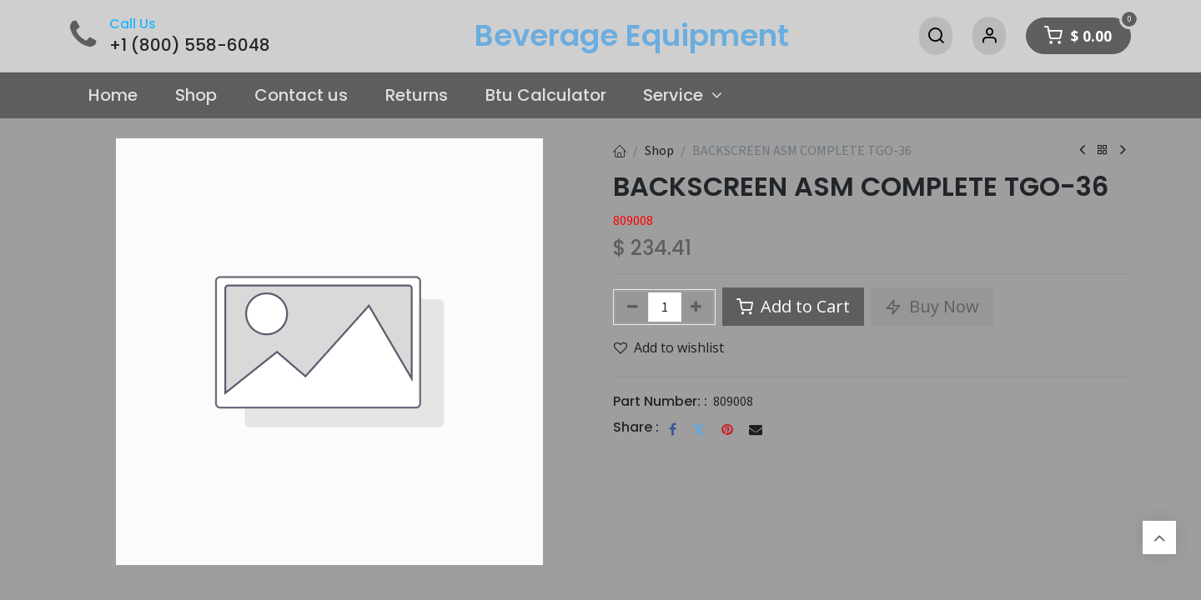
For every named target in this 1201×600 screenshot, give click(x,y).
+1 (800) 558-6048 (189, 45)
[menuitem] (113, 95)
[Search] (935, 36)
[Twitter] (699, 429)
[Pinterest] (727, 429)
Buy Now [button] (932, 306)
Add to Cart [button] (793, 306)
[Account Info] (989, 36)
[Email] (755, 429)
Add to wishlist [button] (669, 347)
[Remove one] (632, 307)
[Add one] (697, 307)
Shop (659, 150)
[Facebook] (672, 429)
